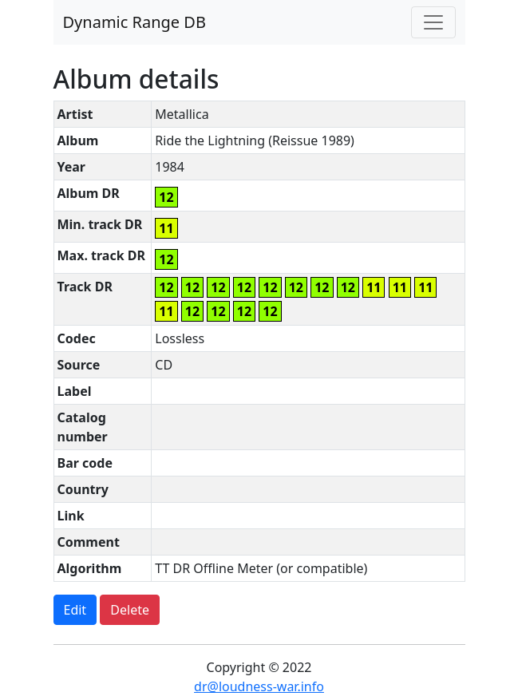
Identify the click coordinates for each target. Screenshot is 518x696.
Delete (129, 610)
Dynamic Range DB (134, 22)
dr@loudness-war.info (259, 686)
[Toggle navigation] (433, 22)
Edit (75, 610)
